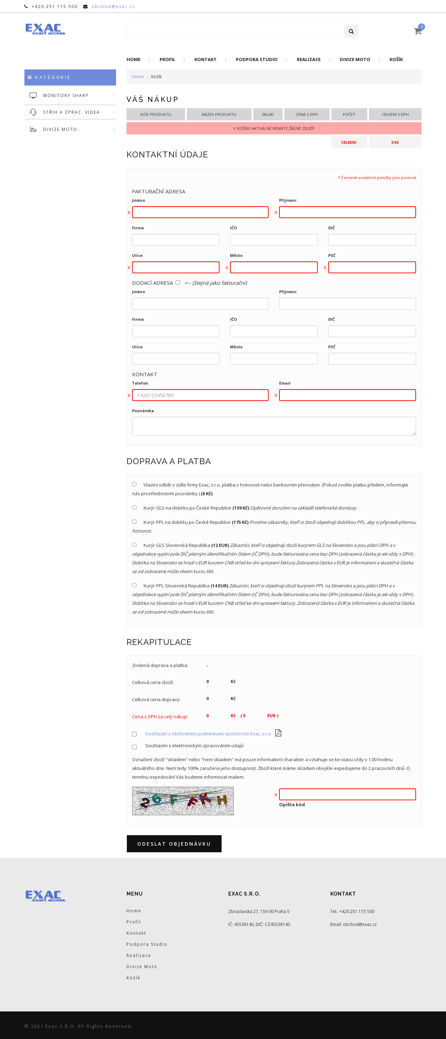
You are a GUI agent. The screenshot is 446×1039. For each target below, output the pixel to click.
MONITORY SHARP (79, 95)
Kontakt (205, 59)
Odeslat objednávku (174, 843)
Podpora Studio (257, 59)
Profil (167, 59)
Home (133, 59)
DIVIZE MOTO (79, 129)
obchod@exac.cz (113, 6)
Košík (396, 59)
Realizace (309, 59)
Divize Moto (355, 59)
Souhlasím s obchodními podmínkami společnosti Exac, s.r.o (208, 733)
